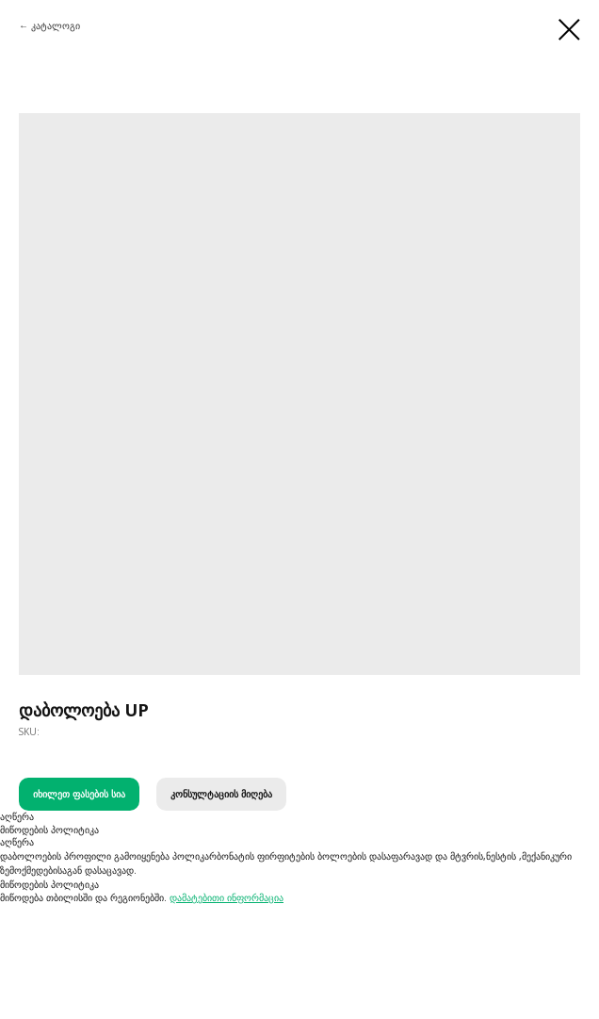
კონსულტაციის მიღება (221, 793)
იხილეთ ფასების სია (79, 793)
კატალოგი (55, 25)
